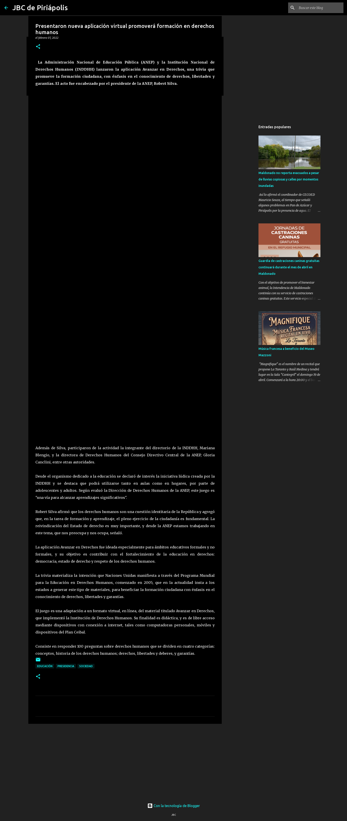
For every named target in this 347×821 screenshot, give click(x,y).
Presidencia (66, 666)
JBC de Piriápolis (40, 8)
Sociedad (86, 666)
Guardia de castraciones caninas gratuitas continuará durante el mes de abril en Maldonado (288, 267)
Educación (44, 666)
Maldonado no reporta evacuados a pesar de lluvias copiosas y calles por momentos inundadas (288, 179)
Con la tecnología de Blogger (173, 806)
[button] (38, 47)
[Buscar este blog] (320, 7)
